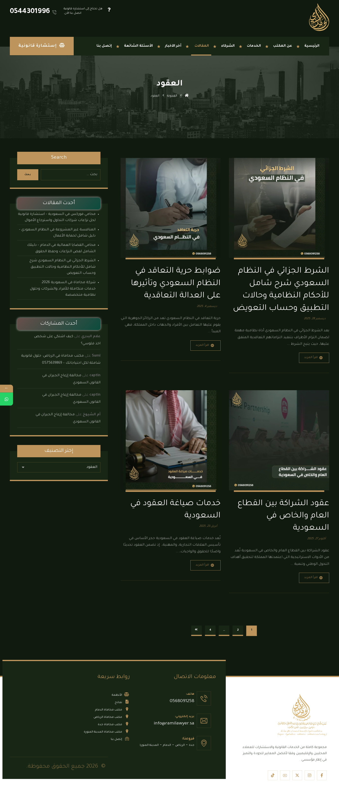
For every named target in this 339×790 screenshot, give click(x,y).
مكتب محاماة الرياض (112, 717)
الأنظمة (121, 695)
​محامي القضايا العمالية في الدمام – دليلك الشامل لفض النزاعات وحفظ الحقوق (61, 248)
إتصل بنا (120, 739)
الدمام (167, 745)
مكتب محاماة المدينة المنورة (107, 732)
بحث (28, 174)
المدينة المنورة (149, 745)
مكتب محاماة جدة (114, 724)
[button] (322, 775)
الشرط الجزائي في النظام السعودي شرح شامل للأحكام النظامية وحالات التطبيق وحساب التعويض (62, 267)
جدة (191, 745)
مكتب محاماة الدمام (112, 710)
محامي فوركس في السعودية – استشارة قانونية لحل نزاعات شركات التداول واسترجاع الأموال (57, 217)
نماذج (122, 702)
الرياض (180, 745)
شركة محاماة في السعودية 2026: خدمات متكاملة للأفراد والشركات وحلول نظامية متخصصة (63, 289)
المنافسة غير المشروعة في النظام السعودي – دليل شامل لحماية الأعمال (57, 233)
